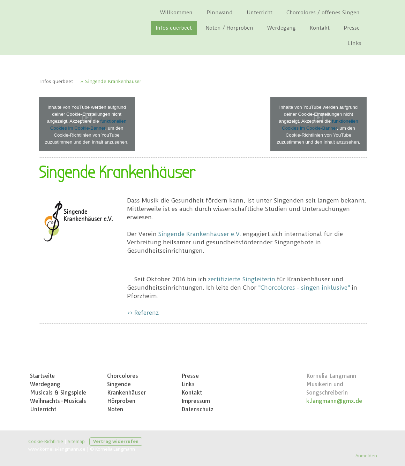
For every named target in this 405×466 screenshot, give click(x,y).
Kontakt (320, 28)
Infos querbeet (174, 28)
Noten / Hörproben (229, 28)
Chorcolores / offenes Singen (323, 12)
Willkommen (176, 12)
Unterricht (259, 12)
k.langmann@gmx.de (334, 400)
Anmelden (366, 455)
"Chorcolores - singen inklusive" (304, 287)
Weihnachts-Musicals (58, 400)
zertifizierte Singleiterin (241, 279)
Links (354, 43)
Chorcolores (122, 375)
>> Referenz (143, 312)
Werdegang (281, 28)
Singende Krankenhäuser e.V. (199, 233)
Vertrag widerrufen (115, 441)
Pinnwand (220, 12)
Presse (352, 28)
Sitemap (76, 441)
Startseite (42, 375)
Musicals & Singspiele (58, 392)
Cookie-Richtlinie (45, 441)
